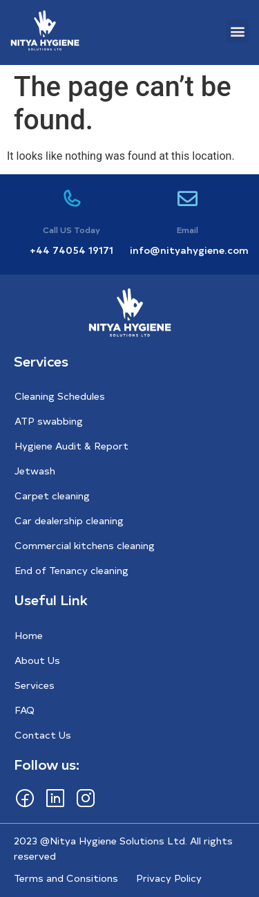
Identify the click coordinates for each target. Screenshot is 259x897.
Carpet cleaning (52, 495)
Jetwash (35, 470)
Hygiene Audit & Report (71, 445)
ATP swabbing (49, 420)
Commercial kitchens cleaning (85, 545)
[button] (237, 30)
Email (187, 229)
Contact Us (43, 734)
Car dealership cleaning (69, 520)
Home (29, 635)
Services (35, 685)
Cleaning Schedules (60, 396)
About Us (37, 660)
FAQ (25, 709)
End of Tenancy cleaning (71, 570)
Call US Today (71, 229)
